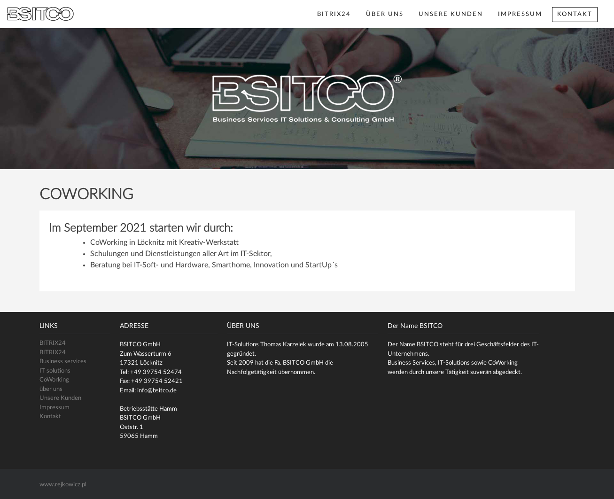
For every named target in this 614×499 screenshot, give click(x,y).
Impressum (520, 14)
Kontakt (574, 14)
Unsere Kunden (451, 14)
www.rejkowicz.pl (62, 485)
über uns (385, 14)
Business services (62, 362)
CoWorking (54, 380)
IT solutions (54, 371)
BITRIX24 (334, 14)
